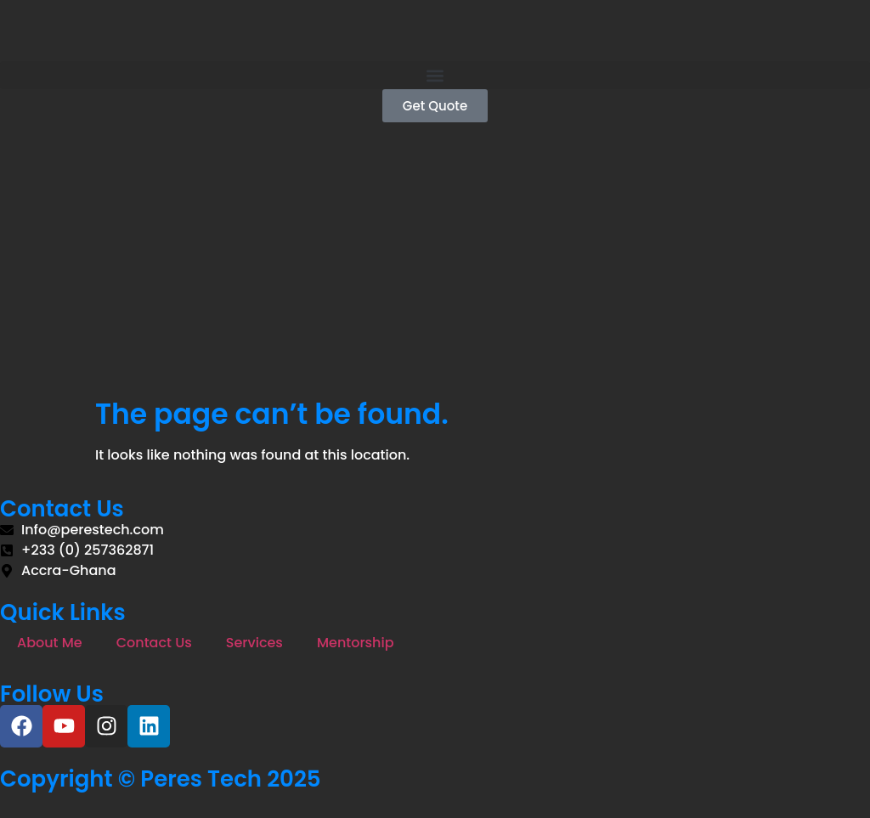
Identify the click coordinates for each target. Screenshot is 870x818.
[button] (435, 75)
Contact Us (154, 642)
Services (254, 642)
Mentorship (355, 642)
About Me (49, 642)
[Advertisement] (435, 270)
